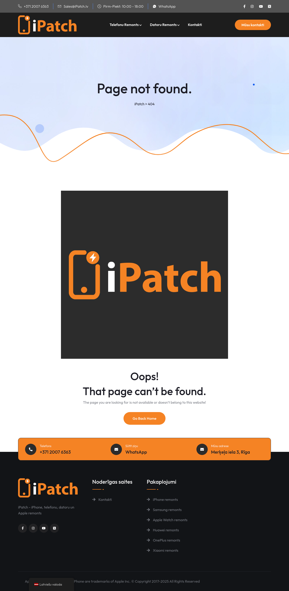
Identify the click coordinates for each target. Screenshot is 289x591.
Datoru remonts (163, 24)
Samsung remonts (164, 509)
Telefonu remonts (124, 24)
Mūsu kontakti (253, 25)
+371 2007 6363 (36, 6)
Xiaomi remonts (162, 550)
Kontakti (195, 24)
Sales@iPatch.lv (76, 6)
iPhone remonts (162, 499)
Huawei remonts (163, 530)
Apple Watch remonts (167, 520)
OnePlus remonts (163, 540)
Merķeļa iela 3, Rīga (230, 452)
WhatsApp (167, 6)
